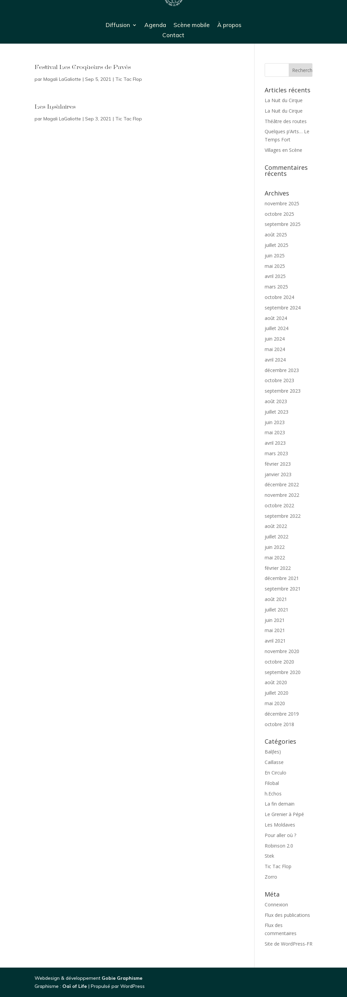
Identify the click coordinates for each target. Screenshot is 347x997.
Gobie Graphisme (122, 978)
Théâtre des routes (286, 121)
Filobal (272, 783)
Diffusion (118, 25)
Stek (269, 856)
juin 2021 (275, 620)
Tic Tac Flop (128, 79)
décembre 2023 (282, 370)
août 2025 (276, 234)
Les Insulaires (55, 107)
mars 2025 (276, 286)
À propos (229, 25)
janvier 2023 (278, 474)
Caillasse (274, 762)
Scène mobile (192, 25)
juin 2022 (275, 547)
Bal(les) (273, 751)
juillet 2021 (276, 609)
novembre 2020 (282, 651)
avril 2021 (275, 640)
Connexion (276, 904)
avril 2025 (275, 276)
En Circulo (275, 772)
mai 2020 (275, 703)
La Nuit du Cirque (284, 100)
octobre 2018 (279, 724)
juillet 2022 (276, 536)
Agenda (155, 25)
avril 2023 (275, 443)
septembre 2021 (283, 588)
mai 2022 (275, 557)
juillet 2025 (276, 245)
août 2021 (276, 599)
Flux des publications (287, 915)
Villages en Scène (283, 150)
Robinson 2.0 (279, 845)
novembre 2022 (282, 495)
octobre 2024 (279, 297)
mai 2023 (275, 432)
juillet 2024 (276, 328)
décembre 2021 (282, 578)
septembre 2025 (283, 224)
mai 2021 (275, 630)
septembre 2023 (283, 391)
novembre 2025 (282, 203)
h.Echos (273, 793)
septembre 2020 (283, 672)
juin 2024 (275, 338)
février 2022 (278, 568)
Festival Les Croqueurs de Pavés (83, 67)
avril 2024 (275, 359)
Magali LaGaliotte (62, 79)
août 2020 (276, 682)
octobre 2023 (279, 380)
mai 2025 (275, 266)
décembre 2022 (282, 484)
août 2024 (276, 318)
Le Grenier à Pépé (284, 814)
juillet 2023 (276, 412)
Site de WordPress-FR (288, 944)
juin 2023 (275, 422)
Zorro (271, 877)
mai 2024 (275, 349)
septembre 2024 (283, 307)
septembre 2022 (283, 516)
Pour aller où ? (280, 835)
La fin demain (279, 804)
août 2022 (276, 526)
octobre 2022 (279, 505)
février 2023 (278, 464)
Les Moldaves (280, 824)
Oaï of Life (75, 986)
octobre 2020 (279, 661)
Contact (173, 36)
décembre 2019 (282, 714)
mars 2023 (276, 453)
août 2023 (276, 401)
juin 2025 (275, 255)
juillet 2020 (276, 693)
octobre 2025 (279, 214)
